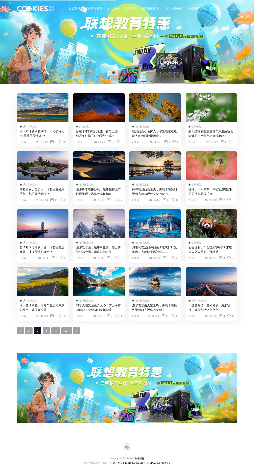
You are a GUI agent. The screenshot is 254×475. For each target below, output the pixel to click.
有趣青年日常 (94, 8)
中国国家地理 (196, 8)
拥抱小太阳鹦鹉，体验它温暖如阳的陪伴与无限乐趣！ (211, 191)
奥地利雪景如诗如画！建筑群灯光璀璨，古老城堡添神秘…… (154, 249)
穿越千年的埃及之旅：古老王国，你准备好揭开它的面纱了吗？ (98, 133)
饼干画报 (139, 458)
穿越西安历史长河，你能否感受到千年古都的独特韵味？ (42, 191)
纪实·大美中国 (173, 8)
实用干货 (130, 8)
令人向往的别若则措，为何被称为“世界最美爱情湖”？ (42, 133)
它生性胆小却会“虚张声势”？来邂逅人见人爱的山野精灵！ (210, 249)
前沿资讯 (74, 8)
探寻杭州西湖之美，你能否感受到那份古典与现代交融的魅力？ (154, 191)
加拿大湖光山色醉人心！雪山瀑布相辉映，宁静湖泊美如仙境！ (98, 308)
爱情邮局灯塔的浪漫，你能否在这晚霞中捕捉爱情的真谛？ (42, 249)
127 (66, 330)
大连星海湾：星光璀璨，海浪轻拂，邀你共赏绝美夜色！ (209, 308)
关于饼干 (215, 8)
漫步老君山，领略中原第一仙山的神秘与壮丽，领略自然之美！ (98, 249)
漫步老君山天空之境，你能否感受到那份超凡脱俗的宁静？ (154, 308)
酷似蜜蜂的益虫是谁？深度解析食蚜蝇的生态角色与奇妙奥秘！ (211, 133)
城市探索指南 (150, 8)
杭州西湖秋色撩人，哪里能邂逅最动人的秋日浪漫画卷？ (154, 133)
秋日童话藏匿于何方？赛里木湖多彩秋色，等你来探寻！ (42, 308)
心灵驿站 (113, 8)
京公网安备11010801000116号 (129, 462)
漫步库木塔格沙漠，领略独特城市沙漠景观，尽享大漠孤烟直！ (98, 191)
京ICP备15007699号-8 (158, 462)
